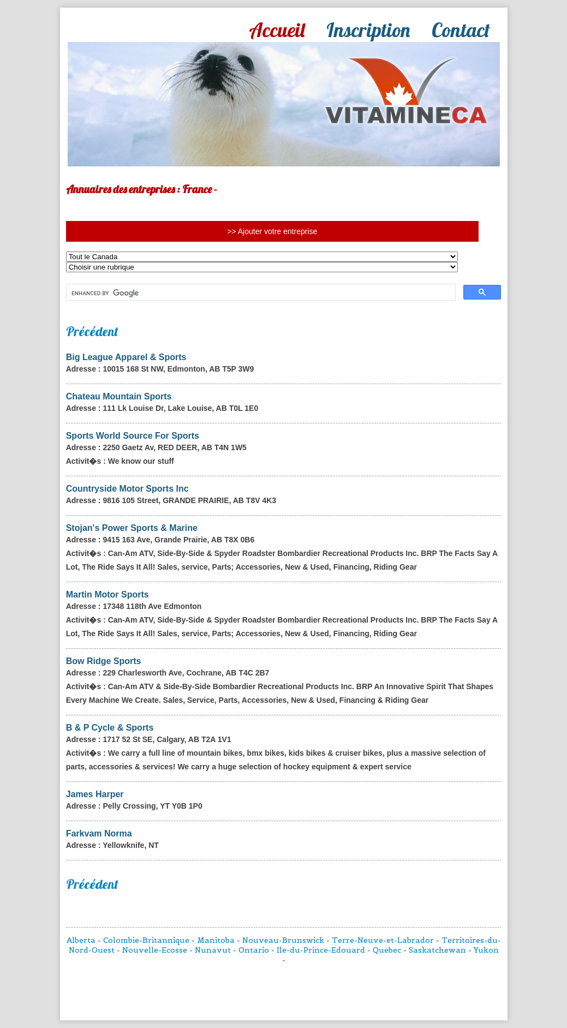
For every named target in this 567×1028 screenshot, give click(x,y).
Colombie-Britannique (146, 940)
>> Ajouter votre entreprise (272, 231)
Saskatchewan (437, 950)
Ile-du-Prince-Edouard (321, 950)
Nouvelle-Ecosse (154, 950)
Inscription (368, 29)
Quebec (387, 950)
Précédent (92, 331)
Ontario (253, 950)
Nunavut (213, 950)
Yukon (486, 950)
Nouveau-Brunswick (283, 940)
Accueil (277, 29)
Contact (461, 29)
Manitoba (216, 940)
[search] (260, 293)
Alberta (81, 940)
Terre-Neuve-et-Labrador (383, 940)
